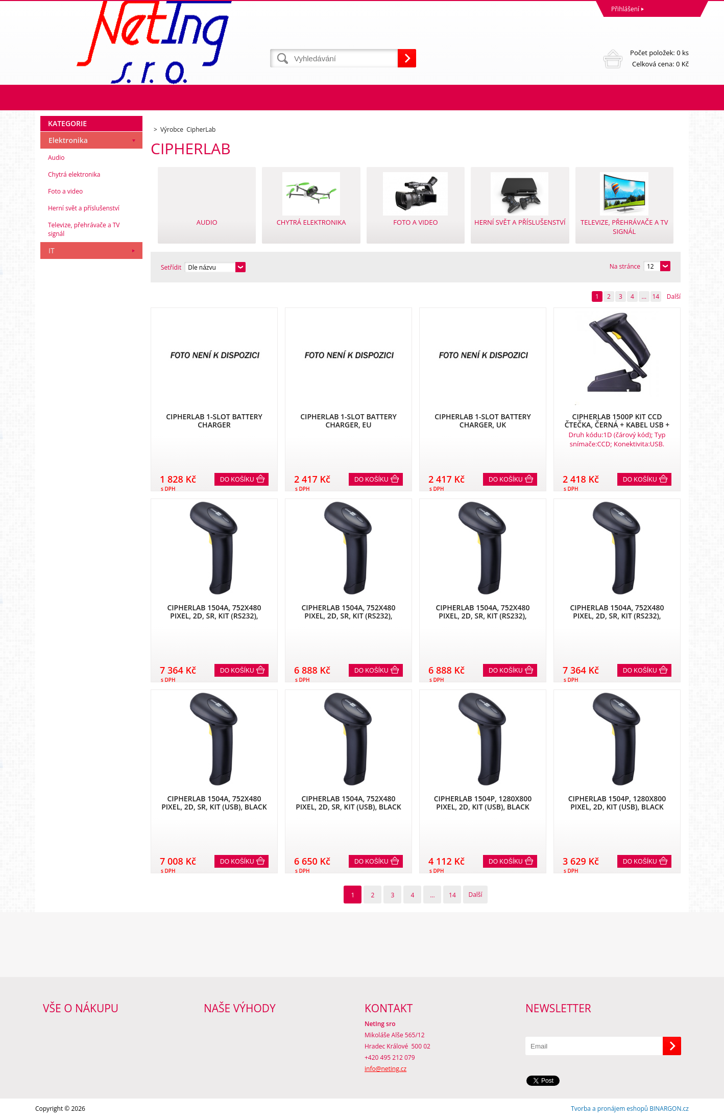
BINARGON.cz (669, 1108)
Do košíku (237, 479)
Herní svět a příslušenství (83, 208)
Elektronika (68, 140)
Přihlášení (625, 9)
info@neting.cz (385, 1068)
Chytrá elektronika (74, 174)
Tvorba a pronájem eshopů (609, 1108)
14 (655, 296)
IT (52, 250)
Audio (56, 157)
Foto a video (65, 191)
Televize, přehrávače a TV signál (83, 229)
